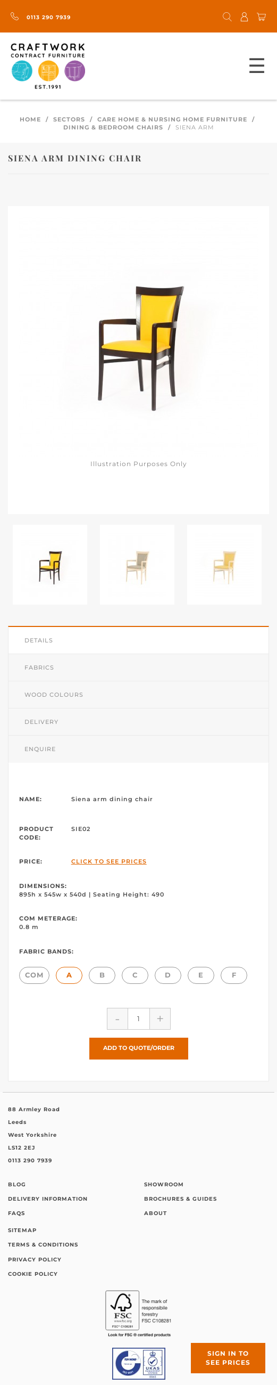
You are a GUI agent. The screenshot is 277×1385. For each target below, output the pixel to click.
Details (38, 640)
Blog (17, 1184)
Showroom (164, 1184)
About (155, 1213)
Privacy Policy (35, 1259)
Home (30, 119)
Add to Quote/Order (138, 1048)
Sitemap (22, 1230)
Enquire (40, 749)
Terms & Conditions (43, 1244)
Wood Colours (53, 694)
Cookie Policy (33, 1273)
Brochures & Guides (180, 1198)
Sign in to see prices (228, 1357)
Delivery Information (48, 1198)
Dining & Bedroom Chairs (113, 127)
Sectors (69, 119)
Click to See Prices (109, 861)
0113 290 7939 (41, 17)
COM (34, 975)
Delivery (41, 722)
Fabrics (39, 667)
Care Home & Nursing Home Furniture (172, 119)
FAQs (16, 1213)
